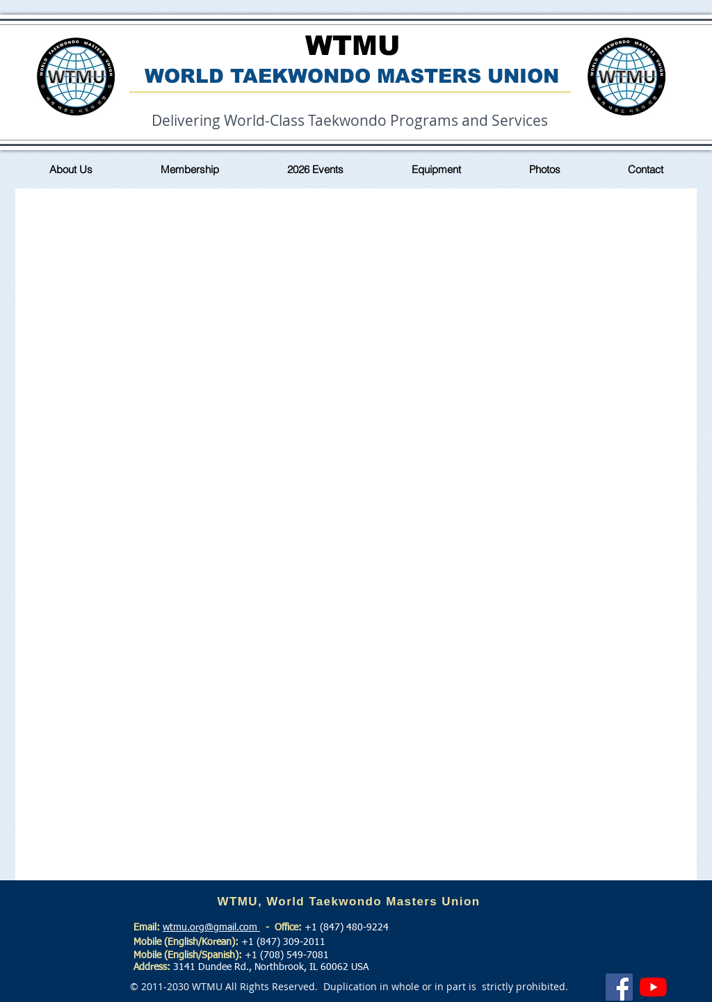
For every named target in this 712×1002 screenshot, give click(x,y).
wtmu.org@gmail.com (211, 927)
